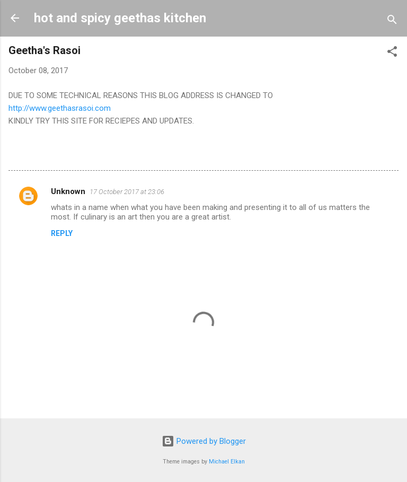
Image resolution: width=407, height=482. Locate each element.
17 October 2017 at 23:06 (127, 192)
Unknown (68, 191)
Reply (62, 233)
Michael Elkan (227, 461)
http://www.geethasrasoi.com (59, 108)
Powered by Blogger (204, 441)
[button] (392, 53)
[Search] (392, 21)
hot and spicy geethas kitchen (120, 18)
